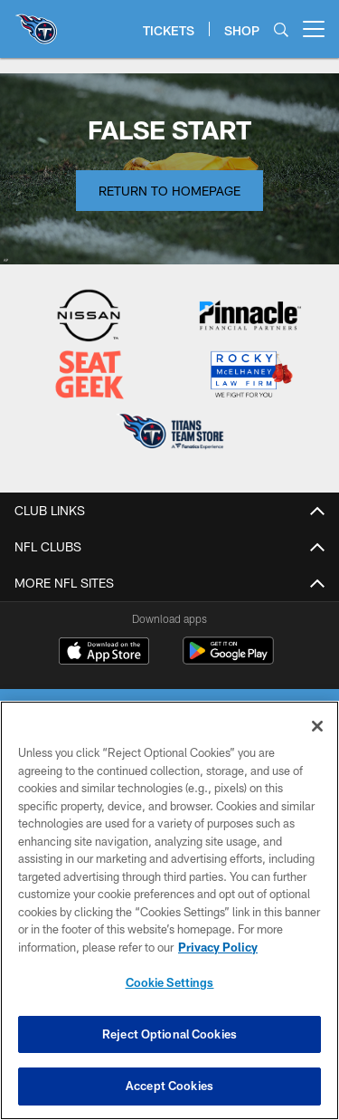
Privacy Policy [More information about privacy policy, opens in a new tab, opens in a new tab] (218, 947)
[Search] (281, 29)
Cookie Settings (170, 982)
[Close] (317, 726)
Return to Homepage (169, 190)
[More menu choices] (314, 29)
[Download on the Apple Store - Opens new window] (104, 652)
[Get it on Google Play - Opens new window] (228, 659)
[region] (169, 910)
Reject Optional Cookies (169, 1034)
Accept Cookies (169, 1085)
